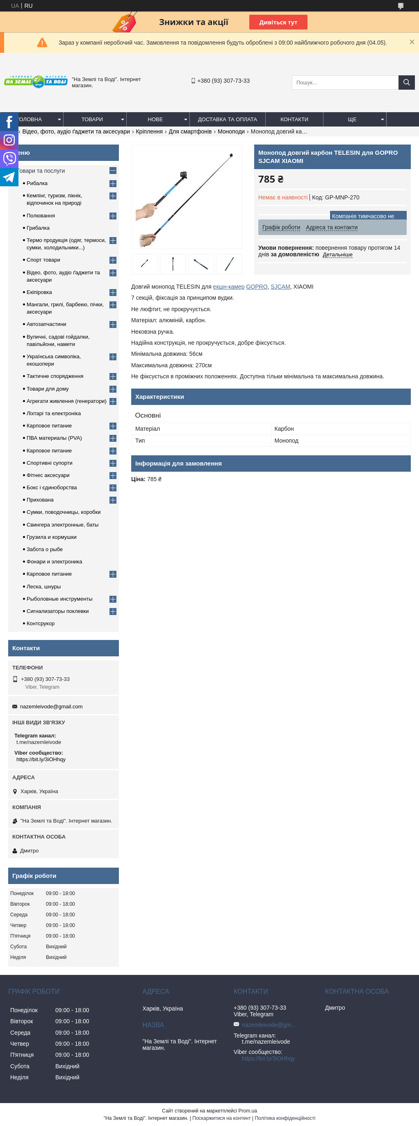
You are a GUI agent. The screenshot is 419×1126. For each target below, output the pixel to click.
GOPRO (256, 286)
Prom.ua (248, 1111)
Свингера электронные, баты (62, 525)
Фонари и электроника (54, 561)
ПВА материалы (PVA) (54, 438)
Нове (155, 119)
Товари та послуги (40, 170)
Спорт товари (43, 260)
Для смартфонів (190, 131)
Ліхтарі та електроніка (54, 413)
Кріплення (149, 131)
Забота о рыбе (45, 549)
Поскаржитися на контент (221, 1118)
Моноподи (231, 131)
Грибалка (38, 228)
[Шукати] (407, 82)
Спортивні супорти (50, 463)
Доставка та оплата (227, 119)
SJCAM (280, 286)
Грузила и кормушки (52, 537)
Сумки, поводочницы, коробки (64, 512)
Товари (92, 119)
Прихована (40, 500)
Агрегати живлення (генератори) (67, 401)
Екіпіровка (39, 292)
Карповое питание (49, 426)
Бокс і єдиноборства (52, 487)
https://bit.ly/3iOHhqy (41, 759)
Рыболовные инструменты (60, 599)
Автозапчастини (46, 324)
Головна (29, 119)
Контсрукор (41, 623)
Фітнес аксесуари (48, 475)
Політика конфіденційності (285, 1118)
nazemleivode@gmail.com (51, 706)
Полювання (41, 216)
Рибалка (37, 183)
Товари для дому (47, 389)
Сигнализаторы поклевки (58, 611)
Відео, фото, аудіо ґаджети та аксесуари (76, 131)
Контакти (294, 119)
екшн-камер (229, 286)
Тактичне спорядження (55, 376)
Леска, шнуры (44, 586)
